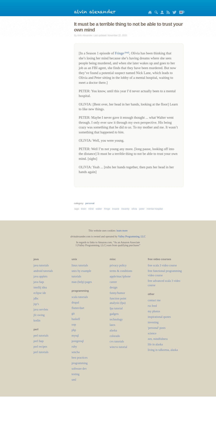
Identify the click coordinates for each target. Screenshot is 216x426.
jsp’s (36, 303)
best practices (80, 357)
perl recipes (40, 346)
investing (153, 322)
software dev (79, 368)
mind (90, 208)
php (74, 330)
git (73, 313)
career (113, 281)
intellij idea (40, 287)
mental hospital (155, 208)
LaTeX (112, 324)
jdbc (36, 298)
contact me (154, 300)
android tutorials (43, 270)
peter (142, 208)
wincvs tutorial (118, 346)
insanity (125, 208)
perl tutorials (40, 335)
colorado (115, 335)
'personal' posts (157, 327)
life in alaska (155, 344)
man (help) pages (82, 281)
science (152, 333)
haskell (76, 319)
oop (74, 324)
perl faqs (38, 341)
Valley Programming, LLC (132, 236)
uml (74, 379)
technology (116, 319)
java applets (40, 276)
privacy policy (118, 265)
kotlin (36, 320)
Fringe (122, 53)
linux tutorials (80, 265)
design (113, 287)
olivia (134, 208)
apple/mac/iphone (120, 276)
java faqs (38, 281)
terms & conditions (121, 270)
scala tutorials (80, 297)
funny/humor (117, 292)
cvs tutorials (117, 341)
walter (99, 208)
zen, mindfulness (158, 338)
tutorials (76, 276)
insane (115, 208)
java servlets (40, 309)
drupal (75, 302)
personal (89, 203)
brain (83, 208)
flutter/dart (78, 308)
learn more (122, 230)
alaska (113, 330)
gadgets (114, 313)
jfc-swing (39, 315)
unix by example (81, 270)
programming (80, 363)
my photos (154, 311)
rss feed (152, 305)
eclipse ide (39, 292)
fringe (107, 208)
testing (75, 374)
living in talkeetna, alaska (163, 349)
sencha (76, 352)
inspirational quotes (159, 316)
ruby (74, 346)
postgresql (78, 341)
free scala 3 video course (162, 265)
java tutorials (41, 265)
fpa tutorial (116, 308)
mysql (75, 335)
